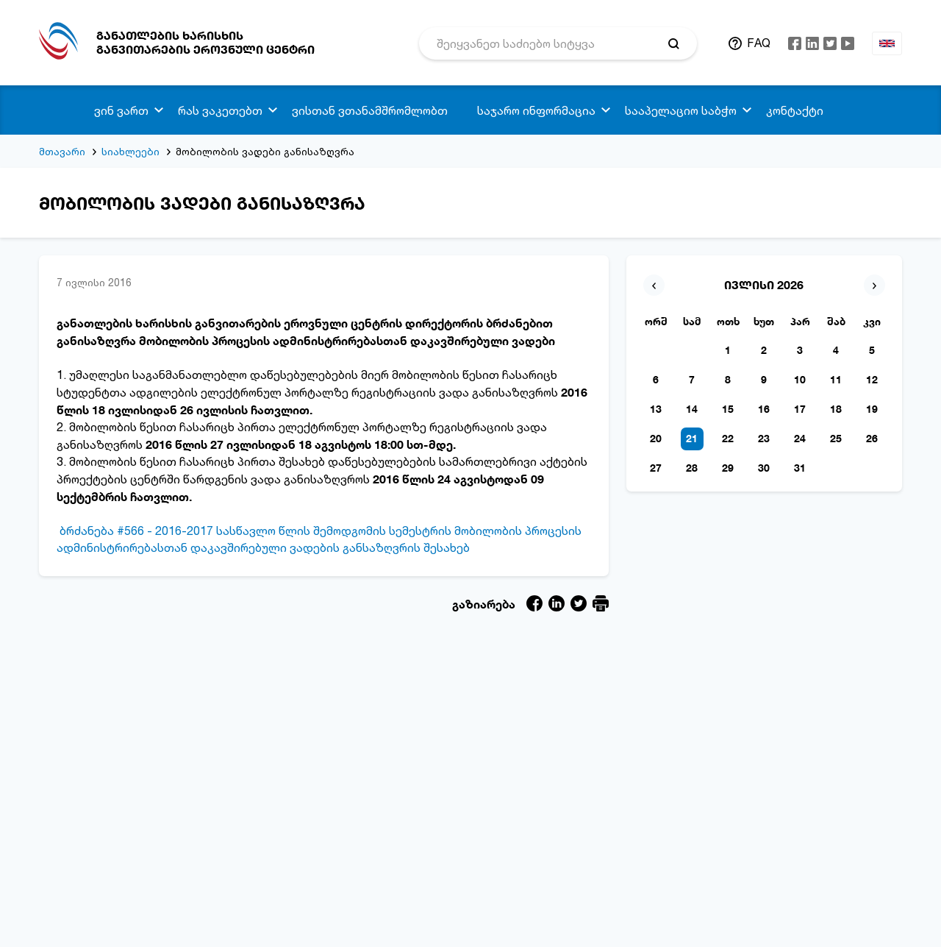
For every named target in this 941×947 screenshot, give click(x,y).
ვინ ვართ (121, 110)
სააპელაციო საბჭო (681, 110)
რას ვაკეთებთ (220, 110)
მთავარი (62, 151)
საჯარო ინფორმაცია (536, 110)
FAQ (758, 42)
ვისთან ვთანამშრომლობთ (370, 110)
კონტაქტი (794, 110)
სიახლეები (130, 151)
